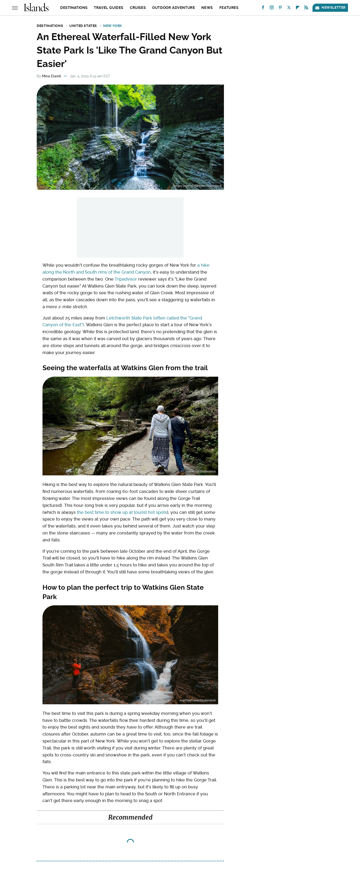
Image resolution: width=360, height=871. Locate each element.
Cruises (138, 8)
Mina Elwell (51, 76)
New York (112, 26)
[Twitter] (289, 8)
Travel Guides (108, 8)
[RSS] (306, 8)
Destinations (73, 8)
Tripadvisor (125, 279)
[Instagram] (271, 8)
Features (229, 8)
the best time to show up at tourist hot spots (122, 512)
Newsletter (330, 8)
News (207, 8)
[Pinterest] (280, 8)
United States (83, 26)
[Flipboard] (297, 8)
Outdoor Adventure (173, 8)
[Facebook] (263, 8)
